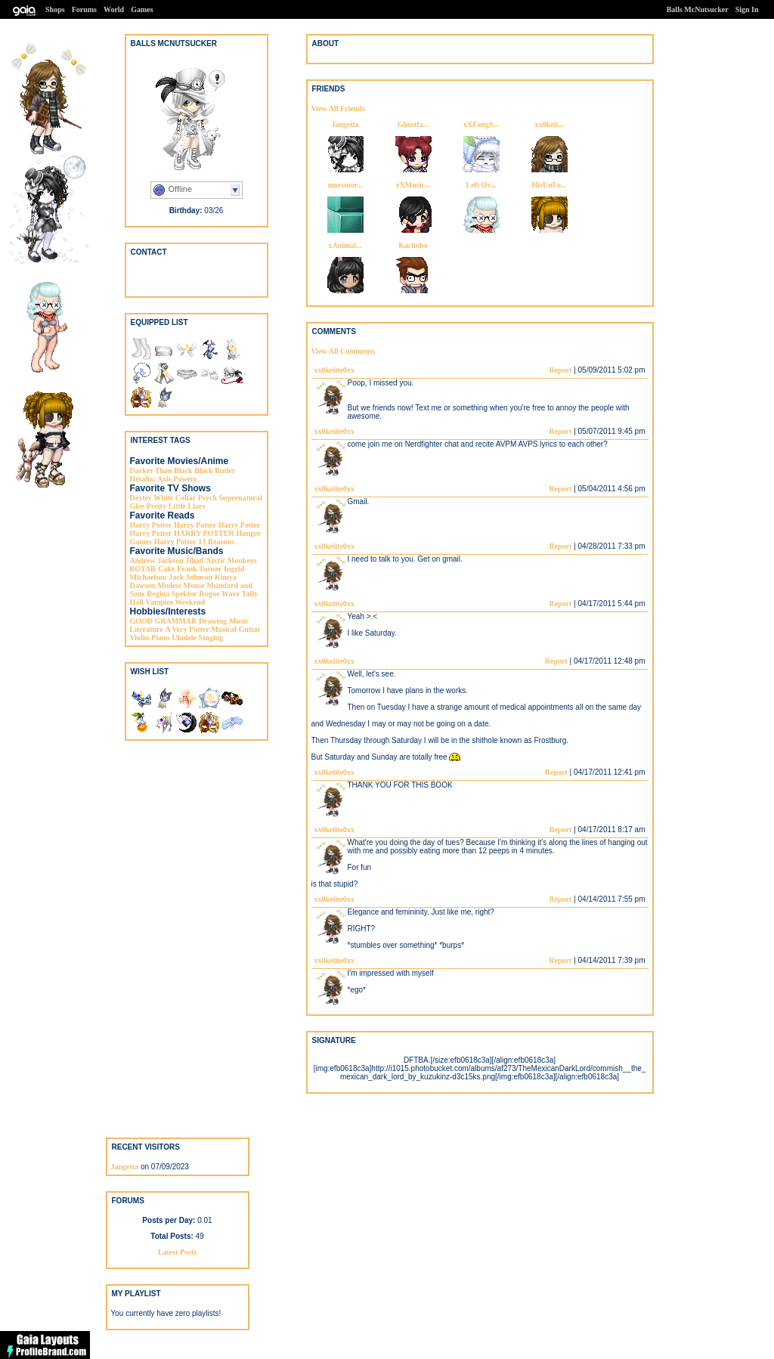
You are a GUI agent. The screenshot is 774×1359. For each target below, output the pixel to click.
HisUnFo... (549, 185)
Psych (207, 498)
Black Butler (214, 470)
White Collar (174, 498)
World (114, 9)
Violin (140, 637)
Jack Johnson (190, 577)
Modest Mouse (181, 585)
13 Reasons (216, 541)
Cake (166, 569)
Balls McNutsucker (698, 9)
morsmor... (344, 185)
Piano (160, 637)
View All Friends (338, 108)
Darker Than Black (161, 470)
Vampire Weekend (175, 602)
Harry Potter (151, 525)
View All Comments (343, 351)
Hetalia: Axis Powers (163, 479)
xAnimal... (344, 245)
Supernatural (240, 498)
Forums (84, 9)
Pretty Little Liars (176, 506)
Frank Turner (199, 569)
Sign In (747, 9)
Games (142, 9)
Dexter (141, 498)
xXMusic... (413, 185)
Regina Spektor (172, 594)
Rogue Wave (219, 594)
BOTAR (143, 569)
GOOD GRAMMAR (163, 621)
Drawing (213, 621)
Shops (55, 9)
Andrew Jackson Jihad (167, 560)
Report (560, 370)
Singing (211, 637)
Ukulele (184, 637)
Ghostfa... (413, 124)
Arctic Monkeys (231, 560)
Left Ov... (481, 185)
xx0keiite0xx (334, 370)
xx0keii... (548, 124)
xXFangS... (481, 124)
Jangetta (345, 124)
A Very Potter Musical (201, 629)
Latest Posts (177, 1252)
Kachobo (412, 245)
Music (239, 621)
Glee (137, 506)
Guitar (250, 629)
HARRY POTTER (204, 533)
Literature (146, 629)
